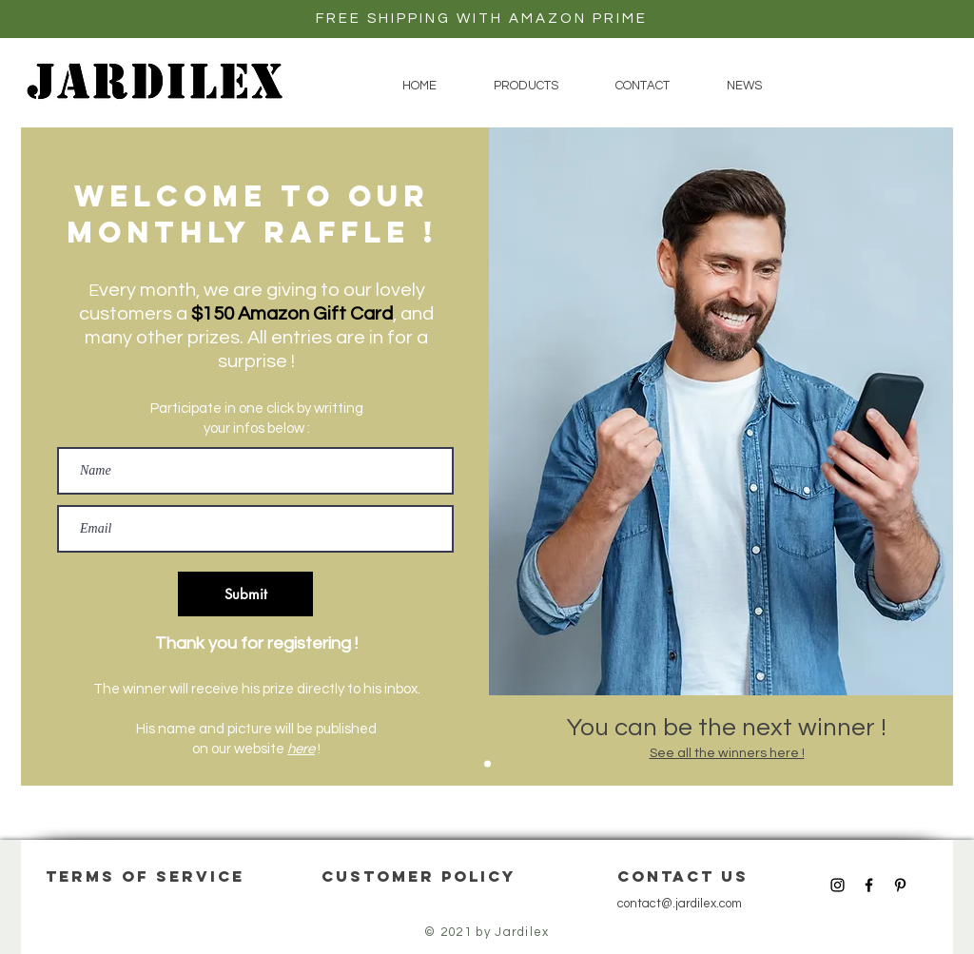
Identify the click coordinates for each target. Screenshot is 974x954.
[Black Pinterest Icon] (900, 885)
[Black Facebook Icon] (869, 885)
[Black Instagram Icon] (837, 885)
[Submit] (245, 594)
